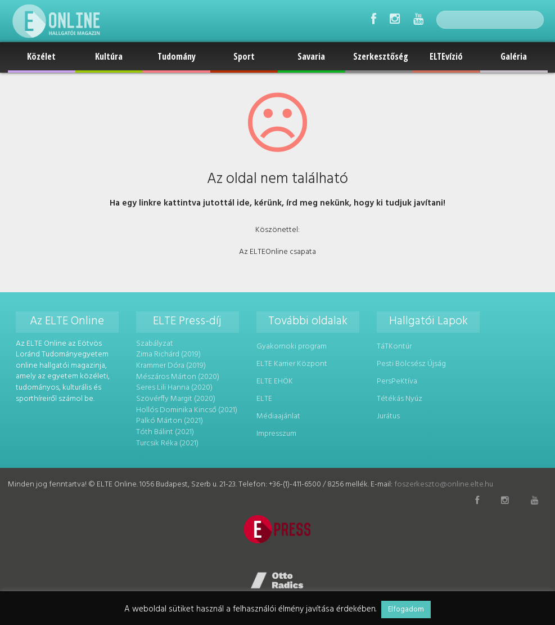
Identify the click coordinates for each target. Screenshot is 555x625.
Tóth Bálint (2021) (165, 431)
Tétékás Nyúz (399, 398)
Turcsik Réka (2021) (167, 442)
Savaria (311, 56)
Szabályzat (154, 343)
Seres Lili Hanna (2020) (174, 387)
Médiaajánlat (278, 415)
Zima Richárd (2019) (168, 354)
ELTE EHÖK (274, 381)
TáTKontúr (394, 346)
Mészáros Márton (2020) (177, 376)
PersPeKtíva (397, 381)
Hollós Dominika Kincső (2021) (186, 409)
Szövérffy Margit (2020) (175, 398)
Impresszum (276, 433)
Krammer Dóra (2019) (170, 365)
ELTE (264, 398)
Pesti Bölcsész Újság (411, 364)
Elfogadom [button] (406, 609)
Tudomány (176, 56)
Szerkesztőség (380, 56)
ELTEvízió (446, 56)
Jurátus (388, 415)
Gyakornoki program (291, 346)
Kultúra (109, 56)
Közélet (41, 56)
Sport (244, 56)
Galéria (513, 56)
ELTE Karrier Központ (291, 364)
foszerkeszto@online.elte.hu (443, 484)
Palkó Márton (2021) (169, 420)
